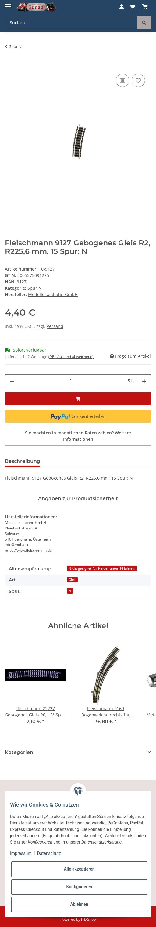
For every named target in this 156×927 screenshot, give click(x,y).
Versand (55, 326)
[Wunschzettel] (133, 7)
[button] (121, 7)
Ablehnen (79, 904)
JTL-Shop (88, 919)
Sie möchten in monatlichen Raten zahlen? (78, 436)
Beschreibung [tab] (22, 461)
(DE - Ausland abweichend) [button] (71, 356)
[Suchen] (71, 22)
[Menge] (70, 381)
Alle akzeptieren (79, 869)
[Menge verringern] (12, 381)
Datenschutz (49, 853)
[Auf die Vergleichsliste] (122, 80)
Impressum (20, 853)
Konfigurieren (79, 886)
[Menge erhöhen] (144, 381)
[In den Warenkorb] (10, 65)
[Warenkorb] (145, 7)
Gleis (72, 580)
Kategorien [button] (19, 752)
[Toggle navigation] (8, 4)
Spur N (34, 288)
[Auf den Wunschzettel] (138, 80)
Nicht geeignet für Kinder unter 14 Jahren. (102, 568)
